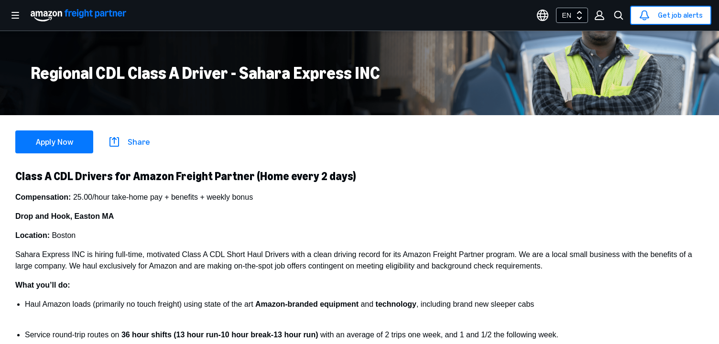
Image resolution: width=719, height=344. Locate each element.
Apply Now (54, 142)
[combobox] (572, 15)
